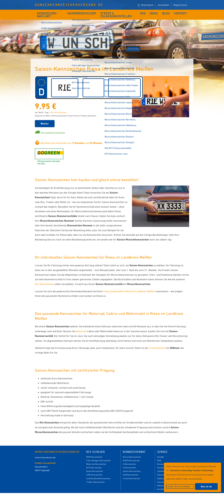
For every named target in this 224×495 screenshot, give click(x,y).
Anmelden (163, 4)
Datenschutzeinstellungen (125, 492)
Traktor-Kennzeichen (95, 477)
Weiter (45, 119)
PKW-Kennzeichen (94, 452)
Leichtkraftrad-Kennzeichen (98, 474)
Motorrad (81, 326)
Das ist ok (206, 486)
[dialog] (192, 477)
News (156, 12)
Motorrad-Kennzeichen (96, 459)
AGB (159, 456)
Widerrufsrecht (163, 481)
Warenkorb (145, 5)
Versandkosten (163, 459)
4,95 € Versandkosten (58, 108)
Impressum (162, 477)
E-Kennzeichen (129, 463)
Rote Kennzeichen (130, 470)
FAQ (145, 12)
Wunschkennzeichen (132, 452)
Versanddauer (163, 463)
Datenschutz (162, 474)
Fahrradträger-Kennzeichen (98, 456)
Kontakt (181, 12)
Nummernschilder (82, 12)
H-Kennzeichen (157, 343)
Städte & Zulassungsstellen (119, 12)
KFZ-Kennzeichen (94, 463)
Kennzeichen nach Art (51, 12)
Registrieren (180, 4)
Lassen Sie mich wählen (178, 486)
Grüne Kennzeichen (131, 474)
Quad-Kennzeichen (94, 467)
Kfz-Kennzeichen (44, 279)
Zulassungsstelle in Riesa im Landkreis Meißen (129, 287)
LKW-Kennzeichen (94, 470)
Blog (168, 12)
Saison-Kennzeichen (132, 467)
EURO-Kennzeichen (131, 456)
